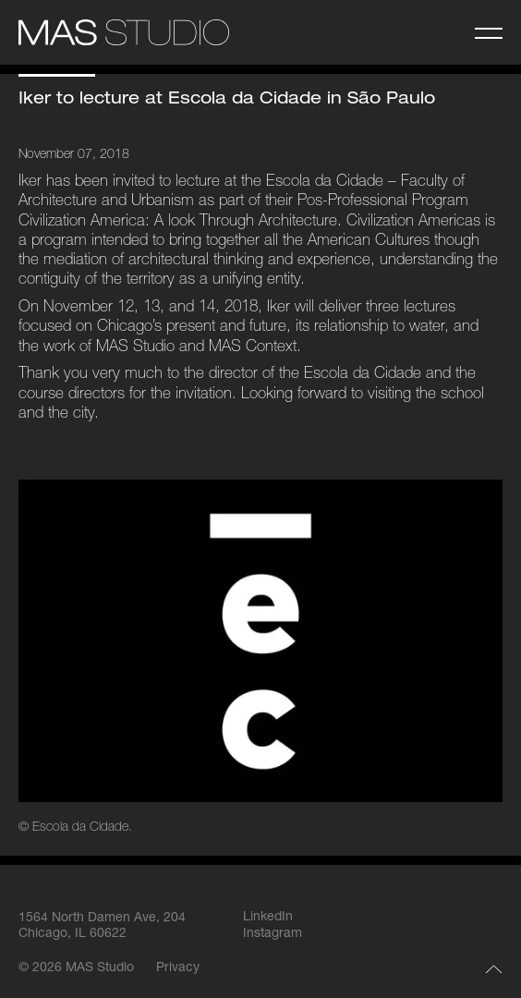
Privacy (178, 968)
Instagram (272, 934)
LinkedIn (268, 917)
